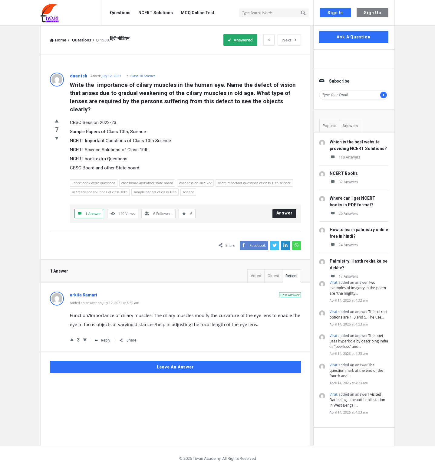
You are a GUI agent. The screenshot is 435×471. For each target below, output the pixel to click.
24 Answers (344, 244)
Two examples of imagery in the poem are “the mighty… (358, 288)
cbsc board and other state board (147, 183)
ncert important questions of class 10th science (254, 183)
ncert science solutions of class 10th (99, 192)
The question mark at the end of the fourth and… (356, 370)
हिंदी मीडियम (119, 38)
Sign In (335, 12)
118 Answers (345, 157)
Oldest (273, 275)
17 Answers (344, 276)
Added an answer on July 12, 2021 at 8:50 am (104, 302)
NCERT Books (344, 173)
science (188, 192)
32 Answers (344, 182)
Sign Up (372, 12)
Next (289, 40)
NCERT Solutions (155, 12)
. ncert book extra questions (93, 183)
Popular (329, 125)
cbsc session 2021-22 (195, 183)
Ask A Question (353, 36)
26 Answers (344, 213)
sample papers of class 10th (154, 192)
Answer (284, 213)
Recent (291, 275)
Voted (256, 275)
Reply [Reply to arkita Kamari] (102, 340)
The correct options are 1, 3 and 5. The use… (358, 314)
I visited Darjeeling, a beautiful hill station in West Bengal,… (357, 400)
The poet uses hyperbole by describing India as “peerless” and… (359, 341)
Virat (334, 282)
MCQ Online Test (197, 12)
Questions (120, 12)
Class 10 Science (143, 76)
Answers (350, 125)
